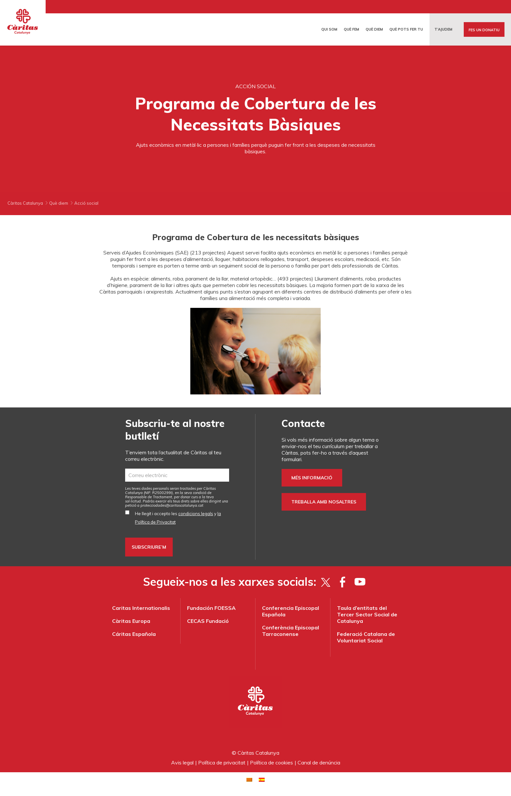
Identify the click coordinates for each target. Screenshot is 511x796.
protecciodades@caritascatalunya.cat (171, 505)
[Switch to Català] (249, 779)
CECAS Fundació (208, 621)
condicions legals (195, 513)
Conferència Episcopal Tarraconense (290, 630)
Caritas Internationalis (141, 608)
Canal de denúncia (319, 762)
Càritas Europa (131, 621)
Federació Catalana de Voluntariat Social (366, 637)
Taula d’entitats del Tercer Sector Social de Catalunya (367, 614)
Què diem (374, 29)
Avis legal (182, 762)
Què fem (351, 29)
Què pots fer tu (406, 29)
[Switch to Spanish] (262, 779)
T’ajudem (443, 29)
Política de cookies (271, 762)
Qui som (329, 29)
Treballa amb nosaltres (323, 502)
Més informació (311, 478)
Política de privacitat (221, 762)
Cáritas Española (134, 634)
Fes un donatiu (484, 30)
